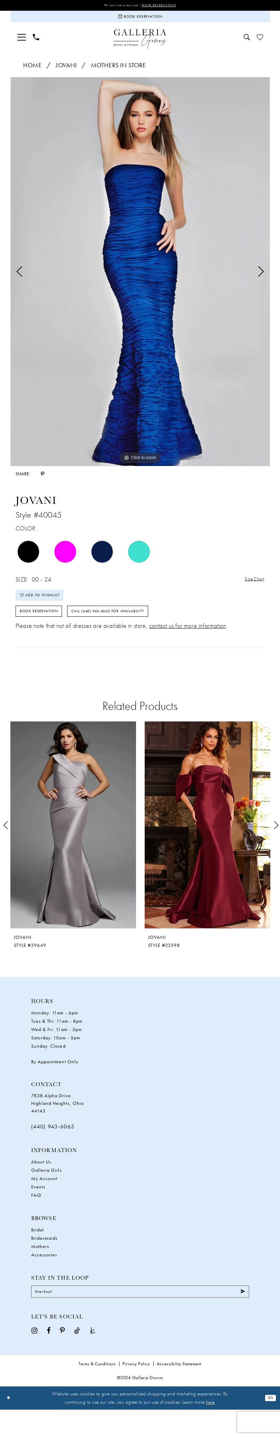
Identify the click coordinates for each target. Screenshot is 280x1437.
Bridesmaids (44, 1260)
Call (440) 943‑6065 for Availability (142, 630)
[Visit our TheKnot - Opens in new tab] (93, 1357)
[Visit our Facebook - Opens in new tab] (48, 1357)
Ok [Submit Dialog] (268, 1425)
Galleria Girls (46, 1192)
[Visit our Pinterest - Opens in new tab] (62, 1357)
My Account (44, 1200)
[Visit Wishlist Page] (260, 44)
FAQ (36, 1217)
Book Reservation (167, 5)
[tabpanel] (140, 278)
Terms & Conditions (97, 1391)
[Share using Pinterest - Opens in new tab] (42, 480)
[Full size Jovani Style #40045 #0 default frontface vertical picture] (140, 278)
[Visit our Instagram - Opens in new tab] (34, 1357)
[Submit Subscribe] (240, 1316)
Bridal (37, 1252)
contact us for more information (187, 648)
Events (38, 1209)
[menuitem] (21, 44)
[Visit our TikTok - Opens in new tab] (77, 1357)
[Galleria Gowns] (140, 45)
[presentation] (73, 847)
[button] (21, 44)
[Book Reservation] (140, 20)
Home (32, 72)
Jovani (66, 72)
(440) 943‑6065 (53, 1149)
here (210, 1429)
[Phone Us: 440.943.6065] (36, 44)
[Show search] (246, 44)
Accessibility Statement (179, 1391)
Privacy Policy (136, 1391)
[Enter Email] (140, 1316)
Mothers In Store (118, 72)
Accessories (44, 1277)
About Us (41, 1184)
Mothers (40, 1268)
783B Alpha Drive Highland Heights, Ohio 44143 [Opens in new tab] (57, 1125)
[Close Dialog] (10, 1425)
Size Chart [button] (251, 586)
